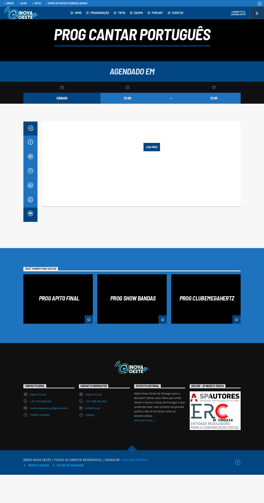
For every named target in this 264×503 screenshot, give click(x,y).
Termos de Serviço (38, 493)
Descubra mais (145, 449)
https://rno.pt (38, 422)
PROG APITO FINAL (59, 326)
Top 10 (36, 3)
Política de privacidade (70, 493)
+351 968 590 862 (96, 429)
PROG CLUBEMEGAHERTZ (207, 326)
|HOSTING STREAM (133, 488)
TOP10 (121, 12)
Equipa (138, 12)
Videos (9, 3)
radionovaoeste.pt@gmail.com (48, 436)
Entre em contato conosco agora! (66, 3)
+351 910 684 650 (40, 429)
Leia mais (151, 175)
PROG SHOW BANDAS (133, 326)
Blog (23, 3)
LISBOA (89, 443)
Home (78, 12)
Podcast (157, 12)
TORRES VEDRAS (40, 443)
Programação (99, 12)
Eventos (177, 12)
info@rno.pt (92, 436)
